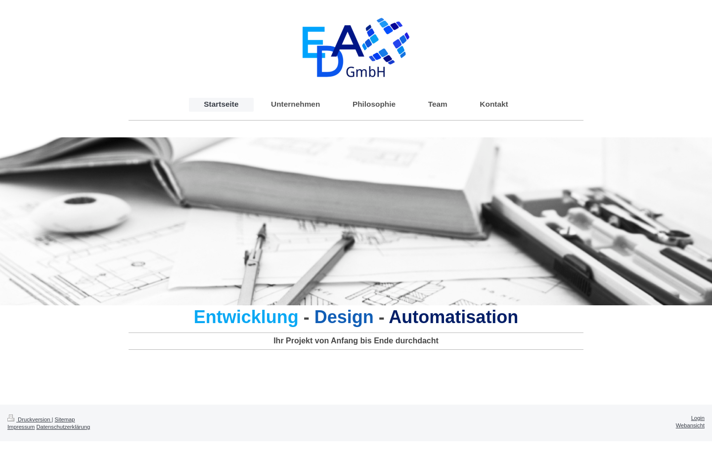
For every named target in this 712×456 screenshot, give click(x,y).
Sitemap (65, 419)
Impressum (21, 427)
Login (698, 418)
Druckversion (29, 419)
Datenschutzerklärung (63, 427)
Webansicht (690, 425)
